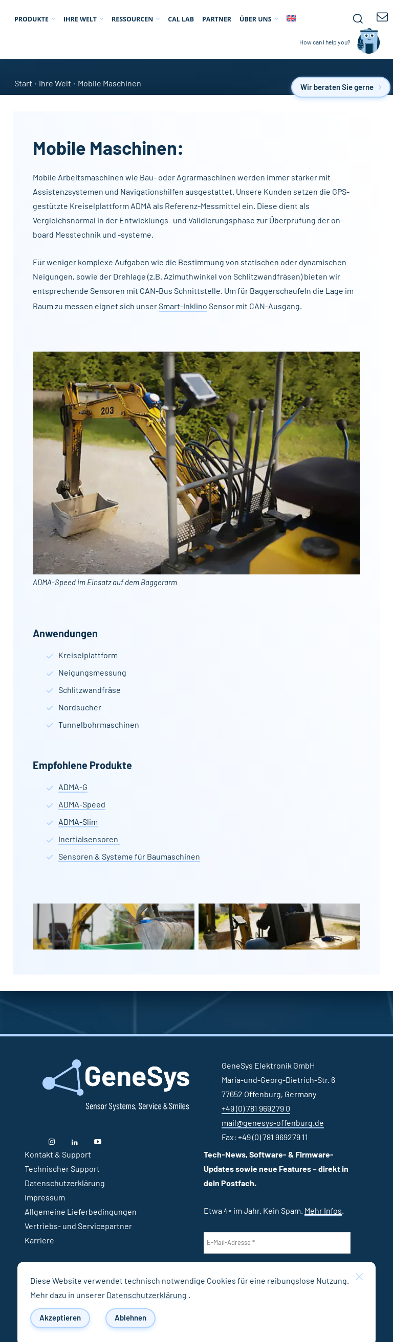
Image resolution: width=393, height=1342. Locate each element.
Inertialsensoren (89, 840)
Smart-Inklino (183, 307)
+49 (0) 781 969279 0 (256, 1109)
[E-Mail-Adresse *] (277, 1243)
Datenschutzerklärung (147, 1295)
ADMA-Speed (81, 805)
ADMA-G (73, 787)
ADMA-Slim (78, 822)
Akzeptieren (60, 1318)
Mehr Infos (323, 1211)
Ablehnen (130, 1318)
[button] (357, 18)
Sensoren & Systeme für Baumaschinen (129, 857)
